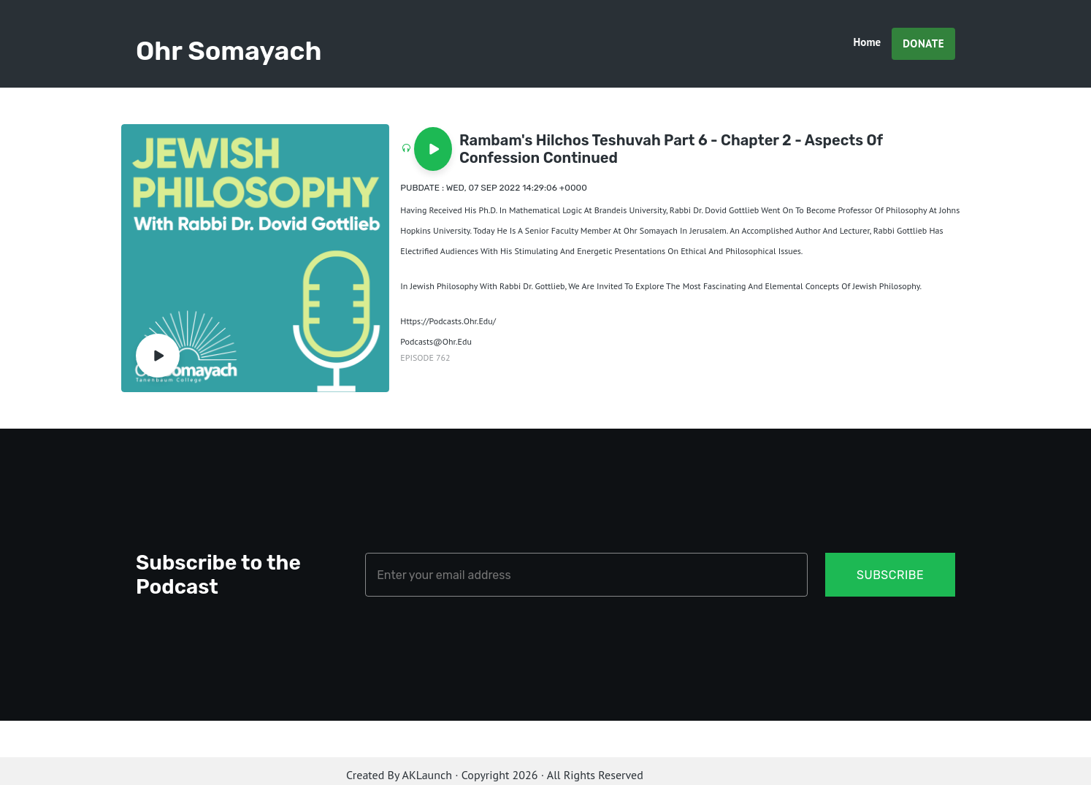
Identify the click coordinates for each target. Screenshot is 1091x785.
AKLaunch (427, 774)
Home (867, 42)
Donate (923, 43)
